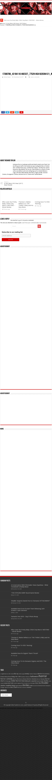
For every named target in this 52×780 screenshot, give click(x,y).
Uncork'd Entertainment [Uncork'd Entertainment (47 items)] (39, 685)
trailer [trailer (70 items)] (31, 685)
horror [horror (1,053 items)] (43, 676)
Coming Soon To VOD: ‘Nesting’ (21, 645)
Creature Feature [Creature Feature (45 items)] (33, 673)
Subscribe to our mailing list (12, 232)
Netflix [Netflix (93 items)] (46, 681)
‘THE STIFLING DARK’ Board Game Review (25, 593)
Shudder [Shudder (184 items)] (44, 683)
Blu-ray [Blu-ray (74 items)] (16, 673)
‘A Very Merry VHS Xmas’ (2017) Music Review (14, 183)
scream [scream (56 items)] (33, 683)
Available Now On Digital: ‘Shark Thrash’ (24, 653)
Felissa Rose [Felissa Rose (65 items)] (8, 676)
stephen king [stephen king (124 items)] (10, 685)
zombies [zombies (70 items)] (28, 687)
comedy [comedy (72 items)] (26, 673)
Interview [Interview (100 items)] (24, 681)
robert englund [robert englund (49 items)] (17, 683)
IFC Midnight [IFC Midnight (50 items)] (7, 681)
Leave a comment (35, 77)
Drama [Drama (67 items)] (2, 676)
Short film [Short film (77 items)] (38, 683)
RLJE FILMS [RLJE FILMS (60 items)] (11, 683)
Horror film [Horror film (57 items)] (16, 679)
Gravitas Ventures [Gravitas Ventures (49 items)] (25, 676)
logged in (20, 220)
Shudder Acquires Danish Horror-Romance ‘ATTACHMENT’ (30, 601)
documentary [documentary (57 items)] (45, 673)
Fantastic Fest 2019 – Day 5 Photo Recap (24, 616)
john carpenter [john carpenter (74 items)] (32, 681)
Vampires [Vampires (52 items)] (48, 685)
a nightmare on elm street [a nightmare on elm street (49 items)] (7, 673)
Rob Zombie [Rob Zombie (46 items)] (25, 683)
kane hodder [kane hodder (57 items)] (40, 681)
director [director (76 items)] (40, 673)
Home (2, 23)
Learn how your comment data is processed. (34, 222)
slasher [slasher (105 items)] (2, 685)
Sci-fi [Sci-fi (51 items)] (29, 683)
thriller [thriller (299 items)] (26, 685)
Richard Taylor (7, 77)
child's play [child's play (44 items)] (21, 673)
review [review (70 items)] (6, 683)
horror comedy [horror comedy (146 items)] (6, 679)
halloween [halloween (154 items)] (34, 676)
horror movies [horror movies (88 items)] (31, 679)
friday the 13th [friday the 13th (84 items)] (16, 676)
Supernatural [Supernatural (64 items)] (18, 685)
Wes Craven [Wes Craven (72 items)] (13, 687)
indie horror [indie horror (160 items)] (16, 681)
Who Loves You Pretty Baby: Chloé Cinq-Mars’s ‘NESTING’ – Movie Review (24, 20)
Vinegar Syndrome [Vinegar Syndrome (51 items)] (5, 687)
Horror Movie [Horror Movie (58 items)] (22, 679)
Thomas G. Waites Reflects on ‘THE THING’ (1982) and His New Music (26, 204)
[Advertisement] (26, 48)
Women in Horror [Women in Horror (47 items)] (21, 687)
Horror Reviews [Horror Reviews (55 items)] (41, 679)
